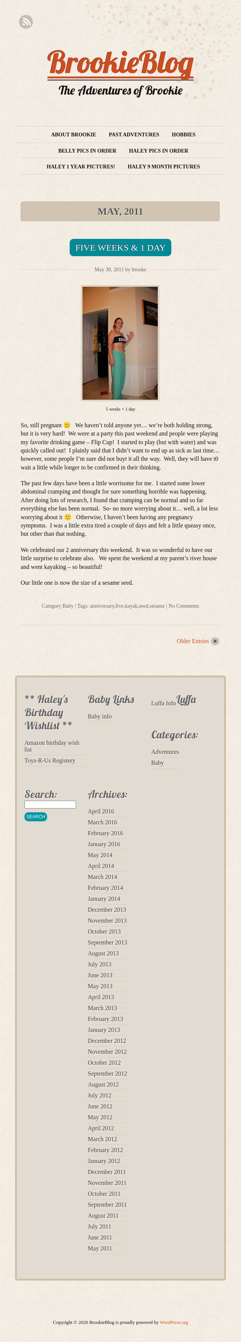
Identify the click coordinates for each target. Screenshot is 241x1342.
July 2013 (99, 964)
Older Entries (193, 641)
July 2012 (99, 1095)
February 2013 (105, 1019)
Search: (40, 794)
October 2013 (104, 931)
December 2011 (107, 1172)
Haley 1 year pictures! (81, 167)
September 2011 (107, 1204)
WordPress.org (174, 1322)
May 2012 (100, 1117)
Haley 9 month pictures (164, 167)
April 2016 (101, 811)
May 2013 (100, 986)
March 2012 (102, 1139)
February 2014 (105, 888)
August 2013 (103, 953)
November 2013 (107, 920)
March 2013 (102, 1008)
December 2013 (107, 909)
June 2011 (100, 1237)
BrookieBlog (120, 62)
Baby (68, 606)
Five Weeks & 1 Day (120, 247)
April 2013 (101, 997)
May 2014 (100, 855)
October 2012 (104, 1062)
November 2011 (107, 1183)
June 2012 (100, 1106)
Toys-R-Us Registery (49, 760)
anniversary (102, 606)
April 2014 (101, 866)
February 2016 (105, 833)
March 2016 (102, 822)
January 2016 (104, 844)
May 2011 (100, 1248)
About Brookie (73, 135)
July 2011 (99, 1226)
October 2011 (104, 1194)
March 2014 (102, 877)
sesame (157, 606)
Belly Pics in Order (87, 151)
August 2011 (103, 1215)
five (120, 606)
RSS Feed (26, 22)
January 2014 (104, 899)
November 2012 (107, 1052)
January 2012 (104, 1161)
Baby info (100, 716)
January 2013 (104, 1030)
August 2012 (103, 1084)
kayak (131, 606)
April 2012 (101, 1128)
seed (143, 606)
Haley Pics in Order (158, 151)
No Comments (184, 606)
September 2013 (107, 942)
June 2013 (100, 975)
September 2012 (107, 1073)
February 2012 (105, 1150)
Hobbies (183, 135)
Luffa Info (163, 703)
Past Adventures (134, 135)
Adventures (165, 752)
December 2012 (107, 1041)
